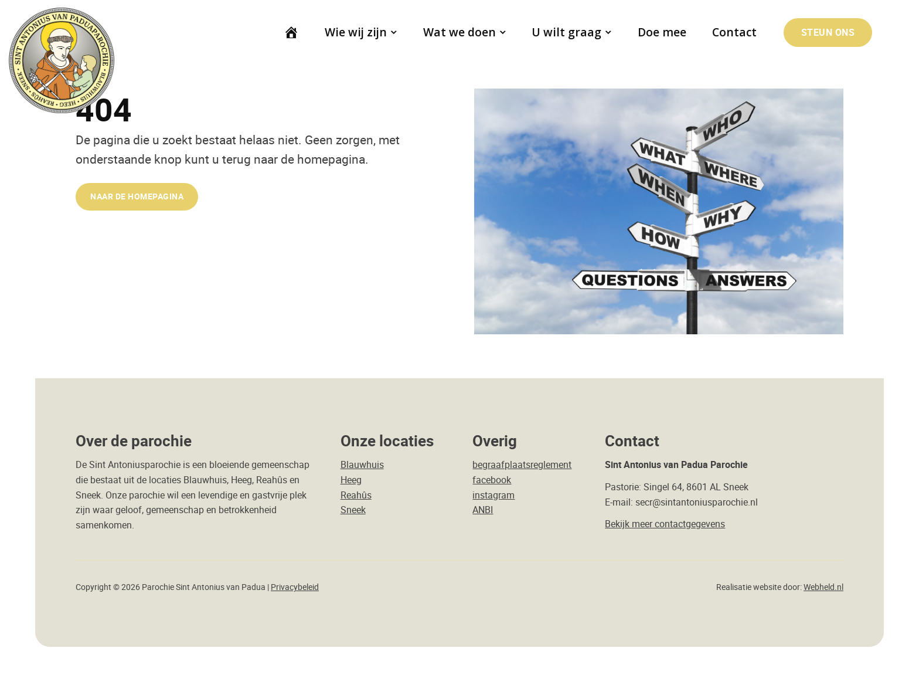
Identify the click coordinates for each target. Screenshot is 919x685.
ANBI (482, 509)
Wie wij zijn (356, 32)
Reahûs (356, 495)
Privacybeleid (295, 587)
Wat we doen (459, 32)
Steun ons (828, 32)
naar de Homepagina (136, 196)
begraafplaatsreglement (521, 464)
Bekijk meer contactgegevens (665, 523)
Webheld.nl (823, 587)
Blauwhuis (362, 464)
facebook (491, 479)
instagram (493, 495)
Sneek (353, 509)
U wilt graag (567, 32)
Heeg (351, 479)
